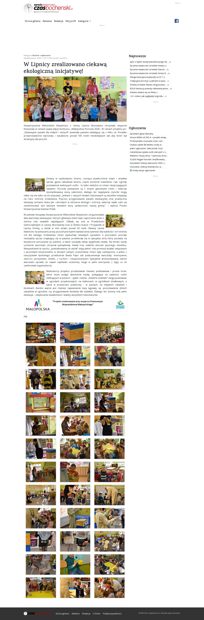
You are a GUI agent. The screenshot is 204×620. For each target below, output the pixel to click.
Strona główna (33, 21)
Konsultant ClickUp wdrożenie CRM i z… (148, 163)
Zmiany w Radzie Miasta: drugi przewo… (148, 84)
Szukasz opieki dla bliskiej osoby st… (146, 144)
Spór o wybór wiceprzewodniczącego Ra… (149, 61)
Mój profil (71, 21)
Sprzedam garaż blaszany (141, 133)
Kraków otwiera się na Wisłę (143, 92)
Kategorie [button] (83, 21)
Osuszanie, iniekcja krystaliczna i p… (146, 166)
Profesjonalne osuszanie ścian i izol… (147, 141)
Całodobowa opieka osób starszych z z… (148, 152)
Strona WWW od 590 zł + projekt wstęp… (149, 137)
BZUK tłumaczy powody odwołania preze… (150, 88)
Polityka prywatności (112, 613)
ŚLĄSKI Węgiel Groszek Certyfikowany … (148, 159)
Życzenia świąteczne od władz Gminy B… (149, 73)
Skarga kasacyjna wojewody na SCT (146, 77)
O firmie (96, 613)
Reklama (47, 21)
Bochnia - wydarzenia (41, 55)
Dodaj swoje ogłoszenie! (142, 170)
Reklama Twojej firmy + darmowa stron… (149, 155)
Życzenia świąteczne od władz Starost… (148, 69)
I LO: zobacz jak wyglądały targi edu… (147, 96)
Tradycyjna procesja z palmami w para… (148, 81)
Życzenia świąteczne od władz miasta (147, 65)
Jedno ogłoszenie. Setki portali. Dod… (147, 148)
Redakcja (58, 21)
